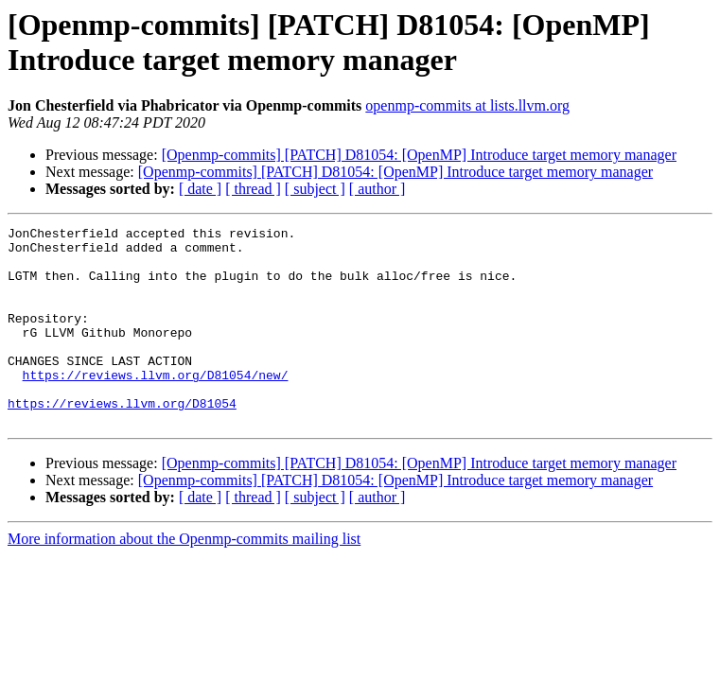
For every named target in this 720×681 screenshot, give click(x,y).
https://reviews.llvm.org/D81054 (122, 439)
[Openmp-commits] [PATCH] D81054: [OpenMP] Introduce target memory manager (419, 155)
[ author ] (377, 189)
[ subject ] (315, 189)
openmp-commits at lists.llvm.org (467, 105)
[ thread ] (253, 189)
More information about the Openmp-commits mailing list (184, 578)
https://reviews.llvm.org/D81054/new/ (156, 405)
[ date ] (200, 189)
